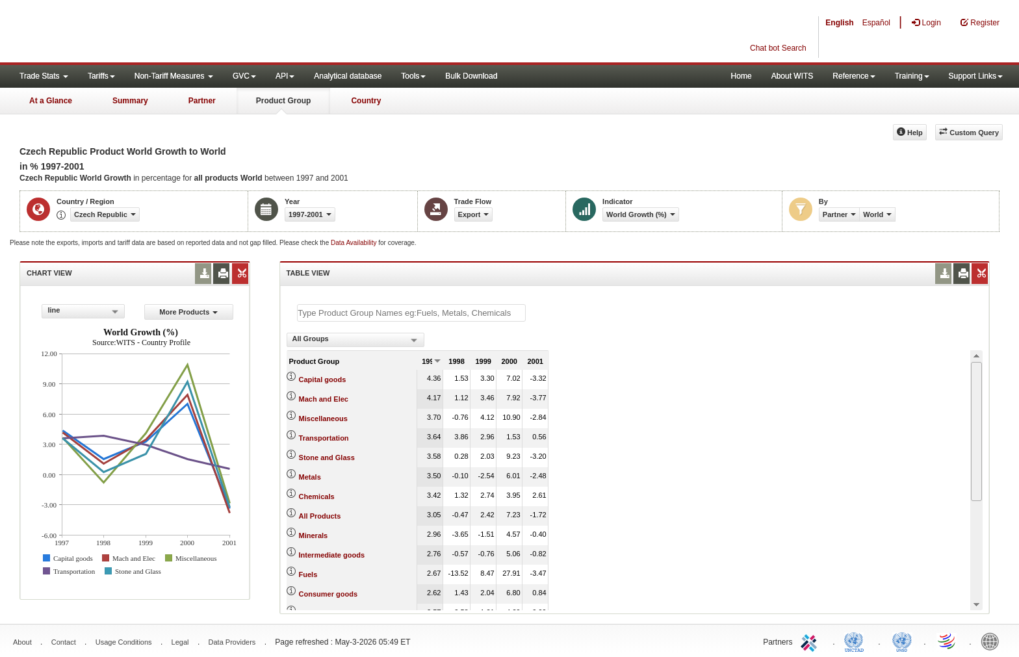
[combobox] (83, 311)
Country (366, 100)
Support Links (976, 76)
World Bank (993, 641)
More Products (188, 312)
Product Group (283, 100)
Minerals (313, 535)
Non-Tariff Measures (174, 76)
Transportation (324, 438)
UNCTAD (857, 641)
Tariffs (101, 76)
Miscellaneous (323, 418)
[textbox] (411, 313)
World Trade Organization (948, 641)
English (839, 22)
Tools (413, 76)
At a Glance (50, 100)
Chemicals (317, 496)
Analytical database (347, 76)
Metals (310, 477)
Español (876, 22)
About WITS (792, 76)
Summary (130, 100)
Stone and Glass (327, 457)
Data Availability (354, 242)
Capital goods (322, 379)
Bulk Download (471, 76)
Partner (202, 100)
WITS (130, 32)
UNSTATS (902, 641)
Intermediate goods (332, 555)
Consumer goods (328, 594)
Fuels (308, 574)
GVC (244, 76)
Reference (853, 76)
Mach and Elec (323, 399)
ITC (811, 641)
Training (912, 76)
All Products (320, 516)
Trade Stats (43, 76)
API (285, 76)
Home (741, 76)
